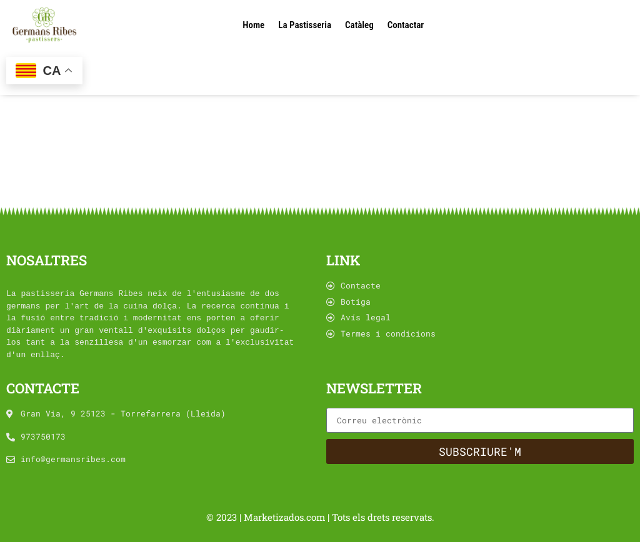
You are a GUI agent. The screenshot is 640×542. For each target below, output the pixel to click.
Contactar (406, 25)
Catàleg (359, 25)
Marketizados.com (286, 517)
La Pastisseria (304, 25)
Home (253, 25)
